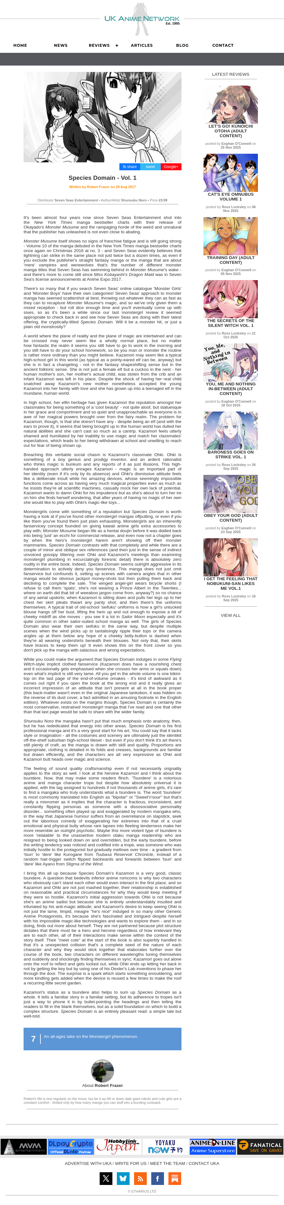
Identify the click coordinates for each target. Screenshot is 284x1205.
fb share (130, 167)
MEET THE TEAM (167, 1163)
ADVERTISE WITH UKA (88, 1163)
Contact (223, 45)
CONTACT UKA (203, 1163)
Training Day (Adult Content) (231, 260)
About (102, 1085)
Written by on (102, 187)
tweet (150, 167)
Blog (182, 45)
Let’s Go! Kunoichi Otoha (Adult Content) (231, 131)
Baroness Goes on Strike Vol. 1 (231, 454)
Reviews (99, 45)
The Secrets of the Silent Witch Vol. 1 (230, 323)
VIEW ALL (231, 615)
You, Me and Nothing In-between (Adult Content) (231, 389)
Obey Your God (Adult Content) (231, 518)
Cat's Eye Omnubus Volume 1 (231, 196)
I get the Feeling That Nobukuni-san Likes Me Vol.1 (231, 583)
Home (20, 45)
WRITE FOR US (130, 1163)
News (61, 45)
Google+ (171, 167)
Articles (142, 45)
